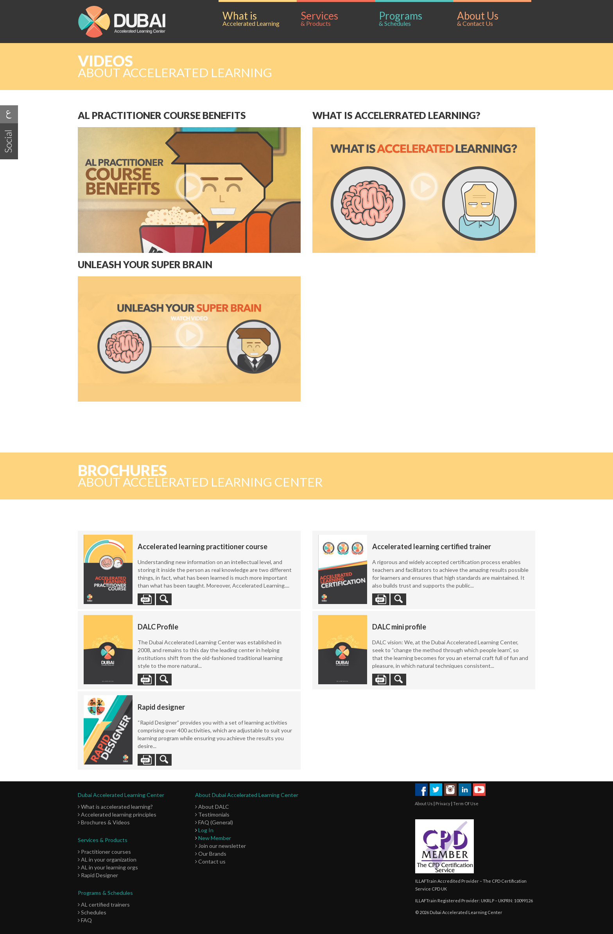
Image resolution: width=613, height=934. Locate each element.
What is (259, 18)
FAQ (85, 920)
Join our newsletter (220, 845)
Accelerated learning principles (117, 814)
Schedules (92, 912)
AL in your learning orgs (108, 867)
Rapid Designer (98, 875)
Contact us (210, 861)
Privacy (443, 803)
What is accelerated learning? (115, 806)
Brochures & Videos (104, 822)
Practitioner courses (104, 851)
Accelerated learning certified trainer (431, 546)
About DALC (212, 806)
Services (338, 18)
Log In (205, 830)
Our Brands (210, 853)
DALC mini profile (399, 626)
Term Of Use (466, 803)
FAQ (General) (214, 822)
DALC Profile (158, 626)
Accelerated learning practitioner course (202, 546)
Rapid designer (161, 707)
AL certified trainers (104, 904)
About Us (494, 18)
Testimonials (212, 814)
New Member (214, 838)
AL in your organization (107, 859)
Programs (416, 18)
